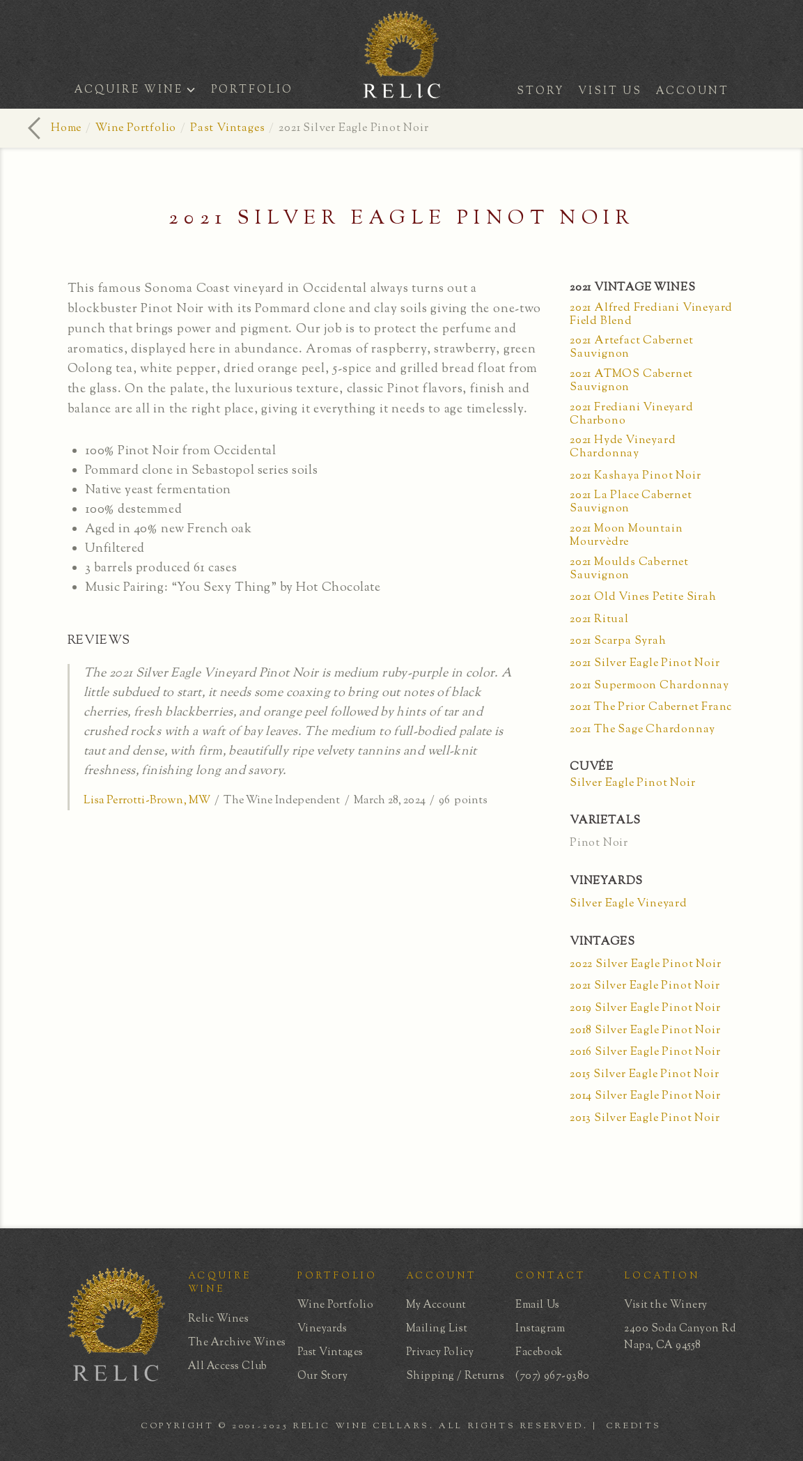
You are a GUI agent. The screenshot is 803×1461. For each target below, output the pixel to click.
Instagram (540, 1329)
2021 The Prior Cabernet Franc (651, 707)
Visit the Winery (666, 1305)
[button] (139, 91)
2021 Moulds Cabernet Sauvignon (629, 569)
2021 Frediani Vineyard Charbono (632, 414)
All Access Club (227, 1366)
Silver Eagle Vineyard (628, 904)
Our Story (322, 1376)
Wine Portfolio (135, 129)
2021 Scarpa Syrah (618, 641)
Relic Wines (218, 1319)
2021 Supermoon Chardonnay (649, 686)
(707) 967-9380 (552, 1376)
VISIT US (610, 91)
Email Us (537, 1305)
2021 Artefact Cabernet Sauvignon (632, 347)
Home (66, 129)
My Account (436, 1305)
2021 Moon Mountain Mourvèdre (626, 536)
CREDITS (634, 1426)
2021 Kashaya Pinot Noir (635, 476)
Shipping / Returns (455, 1376)
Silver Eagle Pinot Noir (632, 783)
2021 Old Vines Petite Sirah (643, 597)
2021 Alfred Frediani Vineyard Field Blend (651, 315)
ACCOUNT (692, 91)
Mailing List (436, 1329)
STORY (540, 91)
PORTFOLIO (252, 90)
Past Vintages (227, 129)
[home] (402, 93)
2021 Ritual (599, 619)
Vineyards (322, 1329)
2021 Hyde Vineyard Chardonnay (623, 447)
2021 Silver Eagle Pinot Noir (644, 664)
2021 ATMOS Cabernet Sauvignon (631, 381)
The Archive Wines (237, 1343)
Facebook (539, 1352)
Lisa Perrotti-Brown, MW (147, 801)
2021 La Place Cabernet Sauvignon (631, 502)
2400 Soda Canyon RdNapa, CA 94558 (679, 1337)
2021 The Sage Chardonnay (642, 729)
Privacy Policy (440, 1352)
